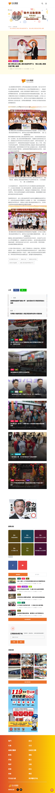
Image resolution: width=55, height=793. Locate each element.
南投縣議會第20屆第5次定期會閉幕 (20, 372)
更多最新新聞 (27, 619)
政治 (19, 602)
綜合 (21, 61)
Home (9, 26)
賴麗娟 (13, 396)
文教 (21, 391)
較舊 (13, 310)
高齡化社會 (23, 259)
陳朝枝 (13, 374)
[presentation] (9, 16)
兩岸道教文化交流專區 (20, 480)
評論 (16, 391)
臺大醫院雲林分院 (13, 259)
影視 (9, 755)
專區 (30, 774)
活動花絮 (15, 26)
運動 (30, 755)
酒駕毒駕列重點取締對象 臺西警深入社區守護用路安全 (30, 613)
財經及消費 (18, 454)
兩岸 (9, 764)
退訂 (21, 641)
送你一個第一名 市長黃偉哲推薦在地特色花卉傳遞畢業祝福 (31, 581)
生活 (10, 61)
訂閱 (14, 641)
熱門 (12, 369)
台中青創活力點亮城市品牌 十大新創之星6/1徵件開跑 (30, 605)
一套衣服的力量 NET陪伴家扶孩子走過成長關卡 (24, 457)
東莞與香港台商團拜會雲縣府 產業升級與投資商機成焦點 (31, 597)
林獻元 (13, 486)
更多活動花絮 (27, 682)
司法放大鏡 (12, 778)
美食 (9, 774)
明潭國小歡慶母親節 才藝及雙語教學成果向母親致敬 (26, 314)
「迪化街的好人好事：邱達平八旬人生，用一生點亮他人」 (26, 394)
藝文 (21, 339)
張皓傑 (20, 591)
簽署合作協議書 (13, 262)
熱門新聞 (37, 574)
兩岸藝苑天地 (33, 778)
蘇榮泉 (11, 68)
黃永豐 (20, 583)
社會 (12, 339)
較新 (13, 297)
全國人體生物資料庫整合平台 (27, 262)
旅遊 (28, 480)
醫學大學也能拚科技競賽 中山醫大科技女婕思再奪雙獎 (30, 589)
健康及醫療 (15, 61)
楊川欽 (13, 346)
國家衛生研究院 (33, 259)
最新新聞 (18, 574)
